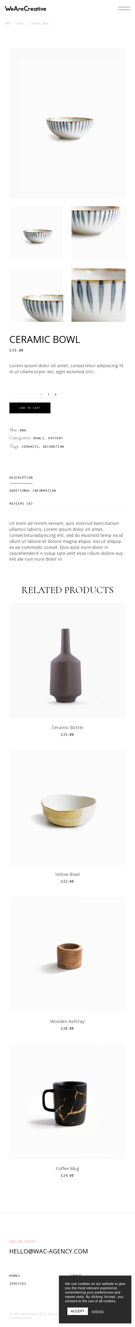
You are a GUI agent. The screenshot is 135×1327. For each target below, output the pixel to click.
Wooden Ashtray (67, 1021)
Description (21, 477)
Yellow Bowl (67, 874)
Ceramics (30, 446)
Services (17, 1283)
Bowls (39, 438)
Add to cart (30, 407)
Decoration (53, 446)
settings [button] (98, 1311)
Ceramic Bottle (67, 727)
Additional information (32, 490)
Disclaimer (56, 1314)
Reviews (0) (21, 503)
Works (14, 1275)
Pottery (55, 438)
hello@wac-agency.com (48, 1251)
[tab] (21, 477)
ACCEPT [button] (78, 1311)
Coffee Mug (67, 1168)
